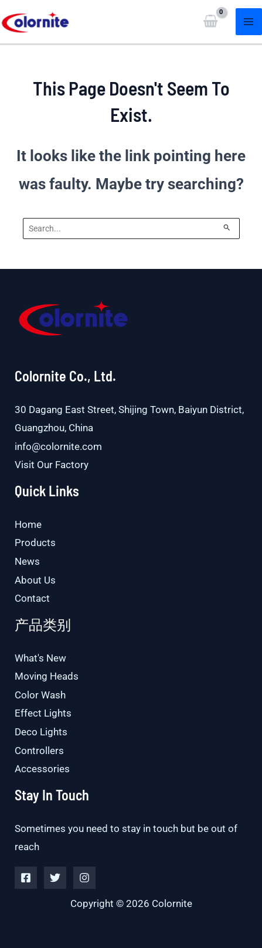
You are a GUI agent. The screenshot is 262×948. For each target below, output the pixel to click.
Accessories (42, 769)
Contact (32, 598)
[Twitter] (55, 878)
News (27, 561)
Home (28, 524)
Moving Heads (47, 676)
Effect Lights (43, 713)
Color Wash (40, 695)
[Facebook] (26, 878)
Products (35, 542)
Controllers (39, 750)
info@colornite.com (58, 446)
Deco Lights (41, 732)
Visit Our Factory (52, 464)
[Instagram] (84, 878)
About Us (35, 580)
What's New (40, 658)
